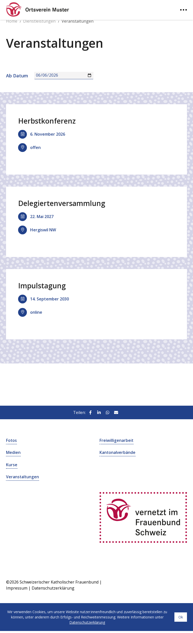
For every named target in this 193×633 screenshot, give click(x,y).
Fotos (11, 440)
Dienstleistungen (39, 21)
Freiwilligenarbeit (117, 440)
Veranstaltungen (22, 476)
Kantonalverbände (118, 452)
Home (11, 21)
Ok (180, 616)
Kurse (11, 464)
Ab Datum (17, 76)
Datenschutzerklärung (53, 587)
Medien (13, 452)
